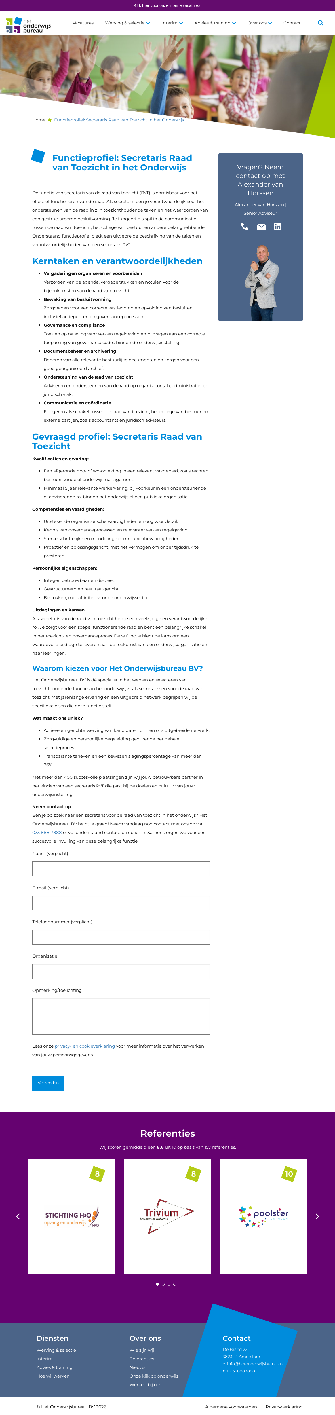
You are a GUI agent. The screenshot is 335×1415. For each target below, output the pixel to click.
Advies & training (215, 23)
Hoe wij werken (53, 1376)
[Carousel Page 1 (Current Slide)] (157, 1284)
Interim (172, 23)
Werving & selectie (127, 23)
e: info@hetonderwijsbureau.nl (253, 1363)
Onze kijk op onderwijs (154, 1376)
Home (38, 120)
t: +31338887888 (239, 1371)
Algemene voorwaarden (231, 1407)
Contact (291, 23)
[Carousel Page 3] (169, 1284)
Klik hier (141, 5)
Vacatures (83, 23)
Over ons (260, 23)
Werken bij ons (145, 1384)
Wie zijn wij (142, 1350)
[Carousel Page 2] (163, 1284)
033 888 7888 (47, 832)
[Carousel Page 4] (174, 1284)
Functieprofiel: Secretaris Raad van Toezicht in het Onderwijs (119, 120)
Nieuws (137, 1367)
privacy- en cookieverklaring (85, 1046)
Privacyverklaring (284, 1407)
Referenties (167, 1133)
